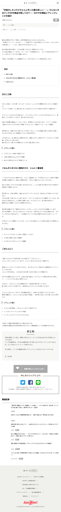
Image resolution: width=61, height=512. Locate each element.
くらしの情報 (11, 25)
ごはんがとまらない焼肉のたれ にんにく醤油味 (21, 78)
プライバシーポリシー (22, 492)
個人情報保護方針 (36, 492)
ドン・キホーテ (21, 29)
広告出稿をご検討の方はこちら (30, 484)
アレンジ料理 (13, 29)
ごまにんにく (10, 82)
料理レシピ (5, 29)
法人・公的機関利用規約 (28, 488)
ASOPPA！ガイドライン (23, 477)
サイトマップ (34, 496)
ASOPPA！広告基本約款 (28, 480)
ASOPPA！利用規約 (38, 477)
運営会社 (25, 496)
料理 (4, 25)
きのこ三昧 (9, 74)
